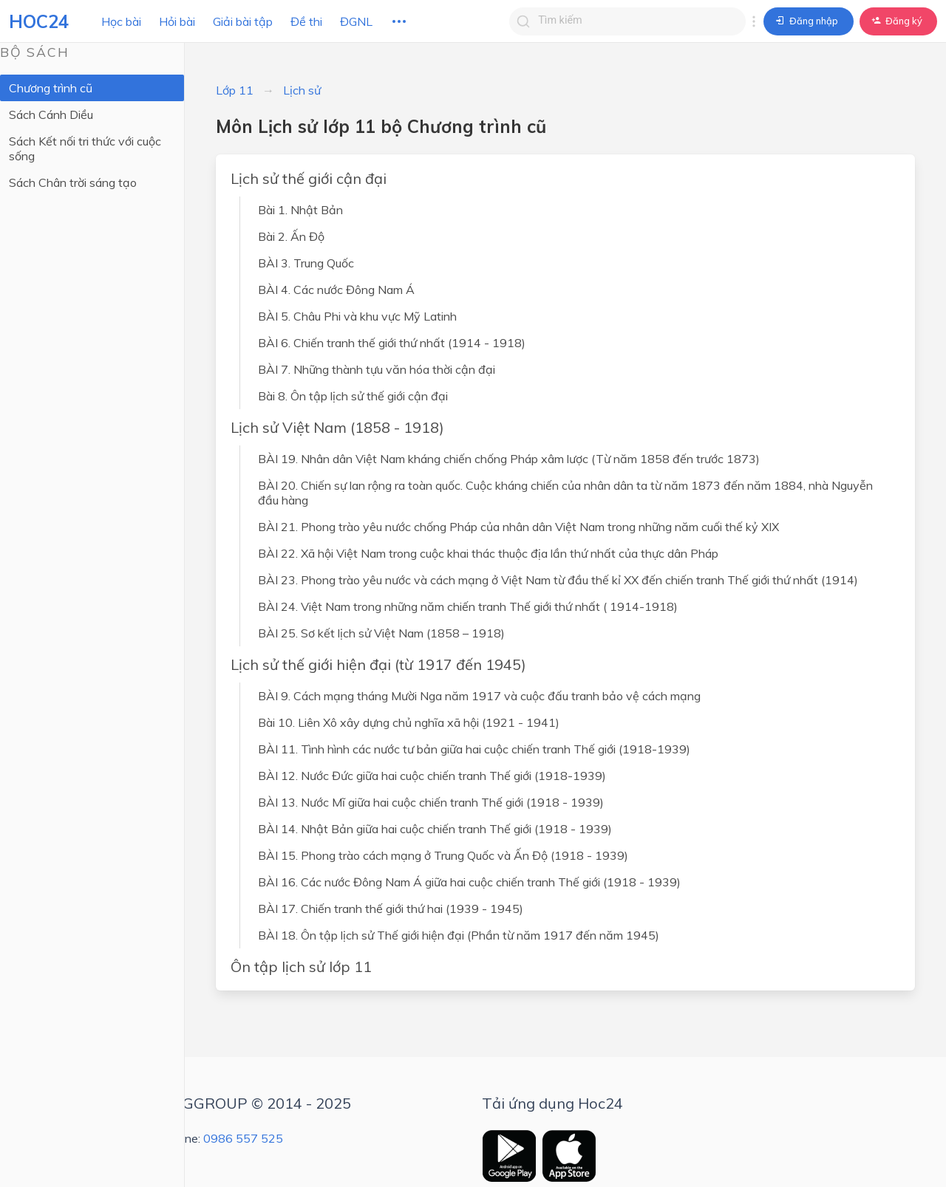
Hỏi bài (177, 21)
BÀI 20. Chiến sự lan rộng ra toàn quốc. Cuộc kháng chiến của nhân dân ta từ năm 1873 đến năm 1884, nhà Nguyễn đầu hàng (565, 492)
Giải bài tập (243, 21)
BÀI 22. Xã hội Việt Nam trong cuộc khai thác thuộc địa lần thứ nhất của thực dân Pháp (488, 553)
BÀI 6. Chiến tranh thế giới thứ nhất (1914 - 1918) (391, 342)
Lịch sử (302, 90)
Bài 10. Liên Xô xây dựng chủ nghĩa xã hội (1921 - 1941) (408, 722)
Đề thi (306, 21)
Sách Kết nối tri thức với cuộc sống (85, 148)
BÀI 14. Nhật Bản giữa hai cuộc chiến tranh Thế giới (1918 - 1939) (435, 828)
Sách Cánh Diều (51, 114)
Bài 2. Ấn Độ (291, 236)
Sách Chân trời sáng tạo (73, 182)
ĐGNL (356, 21)
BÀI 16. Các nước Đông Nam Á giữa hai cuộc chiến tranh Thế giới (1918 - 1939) (469, 882)
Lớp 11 (234, 90)
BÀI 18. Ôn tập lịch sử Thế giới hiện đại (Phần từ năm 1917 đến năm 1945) (458, 935)
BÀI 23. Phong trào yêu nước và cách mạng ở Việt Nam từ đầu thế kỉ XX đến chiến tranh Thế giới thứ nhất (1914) (558, 579)
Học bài (121, 21)
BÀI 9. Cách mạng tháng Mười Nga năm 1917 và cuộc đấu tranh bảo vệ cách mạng (479, 695)
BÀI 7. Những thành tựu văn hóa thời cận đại (376, 369)
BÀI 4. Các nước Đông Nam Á (336, 289)
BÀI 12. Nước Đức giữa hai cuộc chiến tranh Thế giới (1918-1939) (432, 775)
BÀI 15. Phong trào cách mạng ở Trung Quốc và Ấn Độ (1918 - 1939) (443, 855)
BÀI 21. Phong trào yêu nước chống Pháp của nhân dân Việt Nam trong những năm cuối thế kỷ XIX (518, 526)
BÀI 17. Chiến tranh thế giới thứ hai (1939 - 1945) (390, 908)
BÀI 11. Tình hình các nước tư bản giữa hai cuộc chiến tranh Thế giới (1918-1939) (474, 749)
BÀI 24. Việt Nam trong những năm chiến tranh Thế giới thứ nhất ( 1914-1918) (468, 606)
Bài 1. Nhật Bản (300, 209)
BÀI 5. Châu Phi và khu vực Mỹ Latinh (357, 316)
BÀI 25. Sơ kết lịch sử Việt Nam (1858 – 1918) (381, 633)
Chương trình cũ (50, 88)
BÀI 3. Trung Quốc (306, 263)
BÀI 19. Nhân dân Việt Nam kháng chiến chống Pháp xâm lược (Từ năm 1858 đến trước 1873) (509, 458)
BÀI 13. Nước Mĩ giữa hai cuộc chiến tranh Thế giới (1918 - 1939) (431, 802)
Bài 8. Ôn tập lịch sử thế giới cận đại (353, 396)
